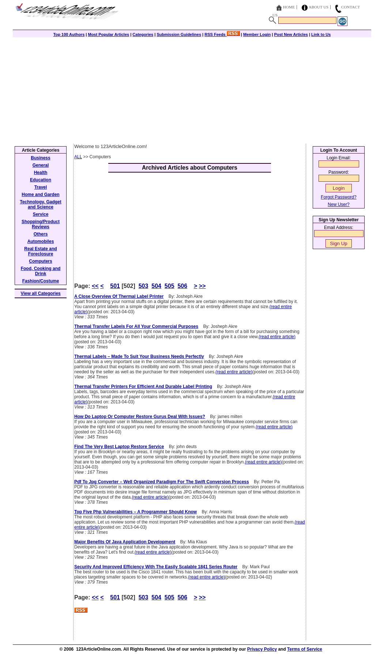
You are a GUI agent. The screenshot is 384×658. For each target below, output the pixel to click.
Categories (142, 34)
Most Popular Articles (108, 34)
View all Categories (41, 293)
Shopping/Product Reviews (41, 224)
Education (40, 179)
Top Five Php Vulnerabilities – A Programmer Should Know (135, 511)
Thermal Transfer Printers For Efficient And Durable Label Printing (143, 386)
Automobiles (40, 241)
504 (156, 286)
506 (182, 286)
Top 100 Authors (69, 34)
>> (202, 286)
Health (41, 172)
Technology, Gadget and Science (40, 204)
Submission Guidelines (179, 34)
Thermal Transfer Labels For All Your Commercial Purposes (136, 326)
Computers (40, 261)
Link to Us (321, 34)
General (41, 165)
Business (40, 157)
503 (143, 286)
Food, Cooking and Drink (41, 271)
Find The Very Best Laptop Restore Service (119, 446)
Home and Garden (40, 194)
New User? (338, 204)
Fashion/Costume (40, 281)
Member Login (257, 34)
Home (289, 7)
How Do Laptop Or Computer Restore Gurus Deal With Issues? (139, 416)
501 (115, 286)
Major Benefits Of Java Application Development (124, 541)
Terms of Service (304, 649)
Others (41, 234)
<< (95, 286)
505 (169, 286)
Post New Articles (291, 34)
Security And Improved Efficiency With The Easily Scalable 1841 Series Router (155, 566)
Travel (40, 187)
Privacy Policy (262, 649)
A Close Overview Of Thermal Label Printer (118, 296)
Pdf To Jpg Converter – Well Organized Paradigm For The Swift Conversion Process (161, 481)
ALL (78, 156)
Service (41, 214)
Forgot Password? (338, 197)
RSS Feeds (222, 34)
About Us (319, 7)
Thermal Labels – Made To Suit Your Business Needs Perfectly (139, 356)
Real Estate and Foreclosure (40, 251)
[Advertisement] (192, 88)
